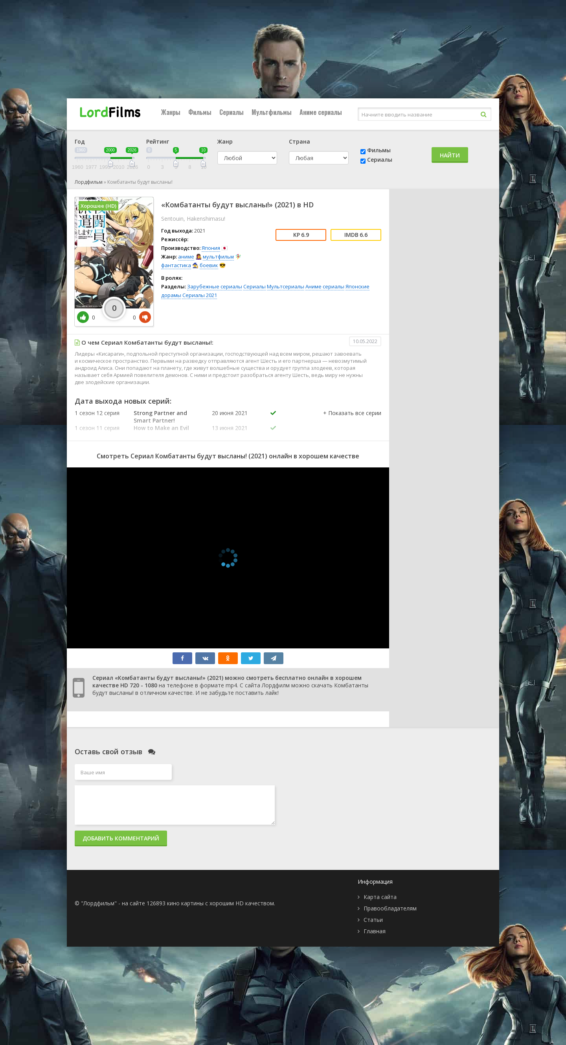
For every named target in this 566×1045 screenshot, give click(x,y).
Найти (450, 155)
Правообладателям (390, 908)
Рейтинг (157, 141)
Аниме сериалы (321, 112)
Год (80, 141)
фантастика (176, 265)
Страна (299, 141)
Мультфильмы (272, 112)
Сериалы (231, 112)
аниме (186, 256)
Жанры (170, 112)
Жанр (225, 141)
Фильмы (199, 112)
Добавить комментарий (121, 838)
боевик (209, 265)
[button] (352, 421)
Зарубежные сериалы (214, 286)
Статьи (373, 919)
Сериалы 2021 (199, 295)
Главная (375, 931)
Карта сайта (380, 897)
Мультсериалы (285, 286)
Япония (211, 247)
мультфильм (218, 256)
